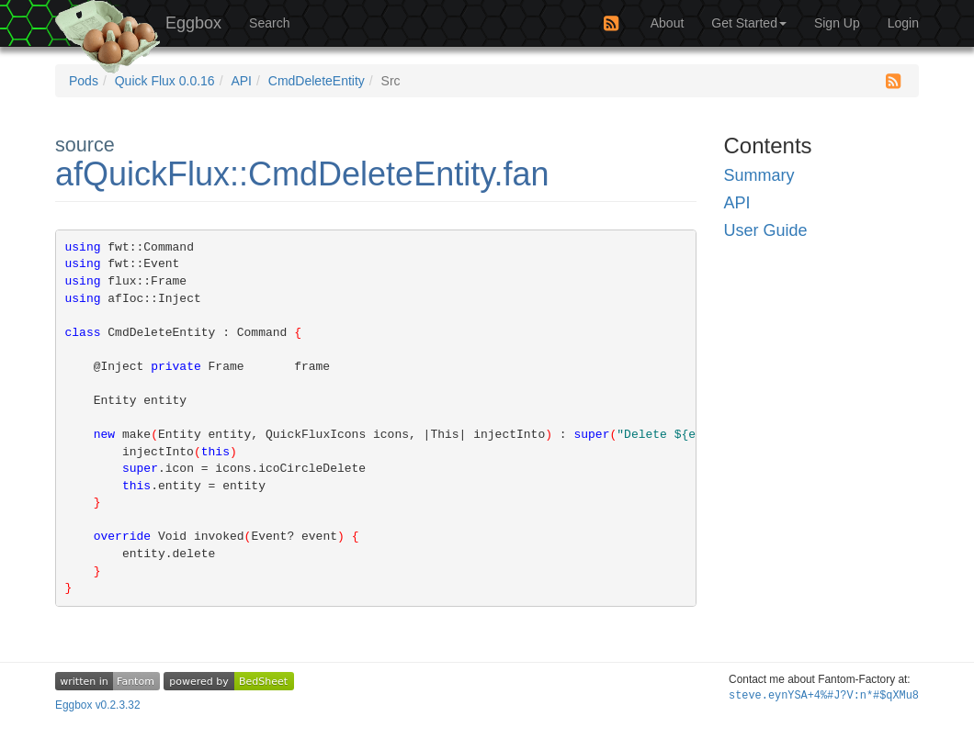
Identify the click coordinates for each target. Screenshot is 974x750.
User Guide (766, 230)
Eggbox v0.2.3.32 (98, 705)
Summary (759, 175)
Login (903, 23)
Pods (83, 80)
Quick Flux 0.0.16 (165, 80)
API (241, 80)
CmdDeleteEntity (316, 80)
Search (269, 23)
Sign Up (837, 23)
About (668, 23)
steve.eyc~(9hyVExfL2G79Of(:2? (824, 695)
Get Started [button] (749, 23)
